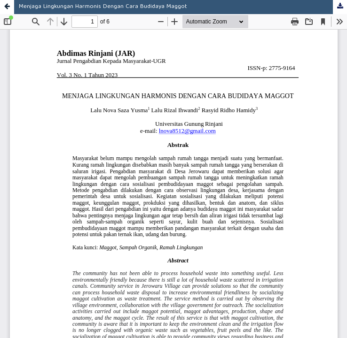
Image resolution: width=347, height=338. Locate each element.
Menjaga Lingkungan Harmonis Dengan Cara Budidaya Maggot (103, 6)
